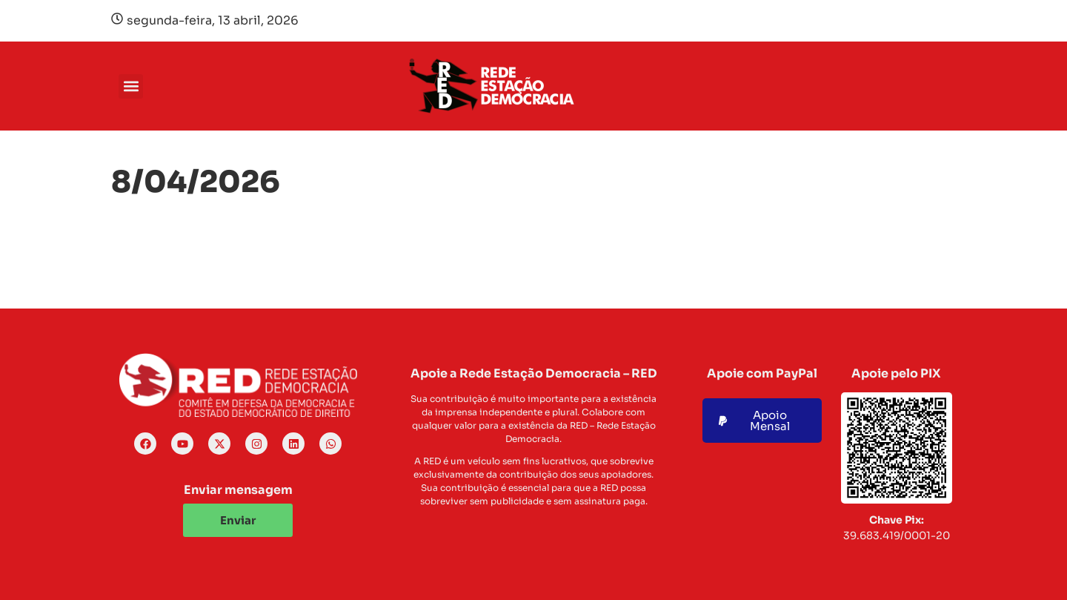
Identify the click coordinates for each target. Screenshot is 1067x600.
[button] (131, 86)
